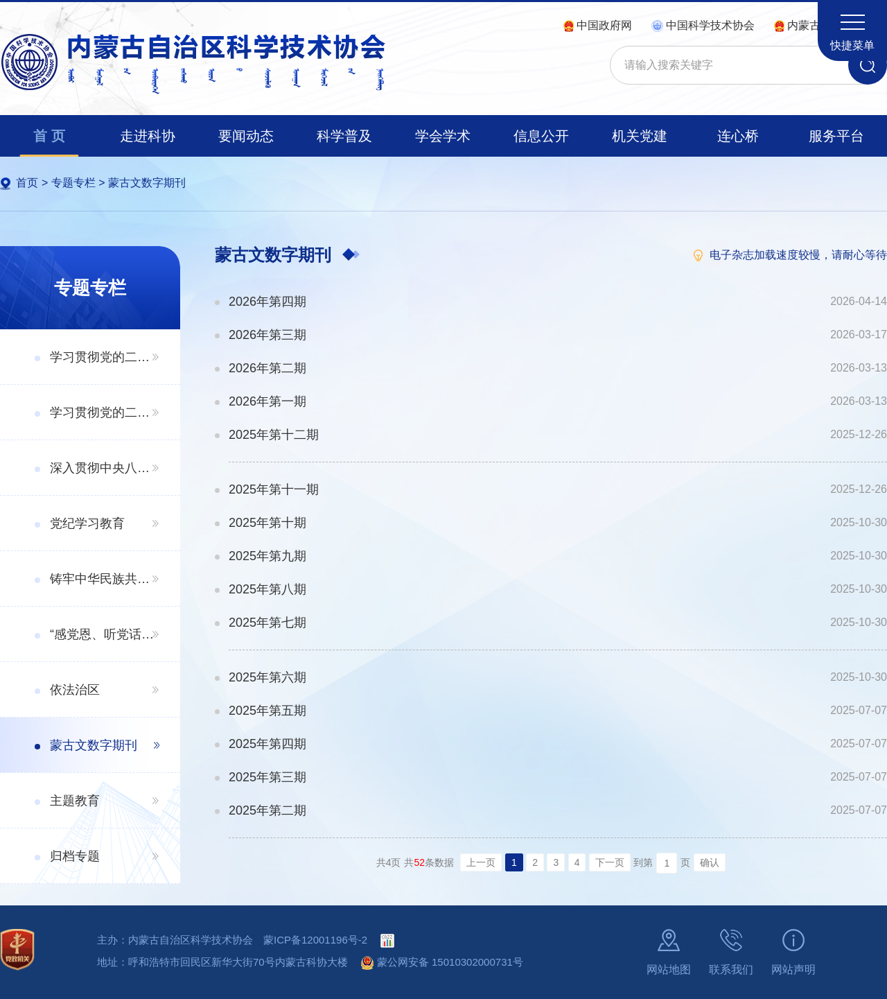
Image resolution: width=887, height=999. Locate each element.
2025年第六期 (267, 677)
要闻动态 (246, 136)
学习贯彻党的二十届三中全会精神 (104, 412)
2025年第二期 (267, 810)
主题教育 (75, 801)
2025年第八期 (267, 589)
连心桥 (738, 136)
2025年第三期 (267, 777)
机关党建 (639, 136)
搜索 (867, 65)
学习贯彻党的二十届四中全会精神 (104, 357)
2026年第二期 (267, 368)
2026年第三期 (267, 335)
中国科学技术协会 (703, 25)
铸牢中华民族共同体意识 (104, 579)
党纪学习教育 (87, 523)
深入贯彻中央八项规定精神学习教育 (104, 468)
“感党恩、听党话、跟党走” (104, 634)
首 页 (49, 136)
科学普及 (344, 136)
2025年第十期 (267, 523)
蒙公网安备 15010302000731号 (442, 962)
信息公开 (541, 136)
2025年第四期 (267, 744)
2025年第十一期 (274, 489)
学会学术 (443, 136)
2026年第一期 (267, 401)
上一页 (480, 862)
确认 (709, 862)
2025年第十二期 (274, 435)
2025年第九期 (267, 556)
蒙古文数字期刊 (147, 183)
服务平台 (836, 136)
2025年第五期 (267, 711)
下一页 (609, 862)
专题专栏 (73, 183)
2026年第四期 (267, 302)
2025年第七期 (267, 622)
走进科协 (147, 136)
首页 (27, 183)
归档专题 (75, 856)
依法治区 (75, 690)
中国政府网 (597, 25)
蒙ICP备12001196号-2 (315, 940)
